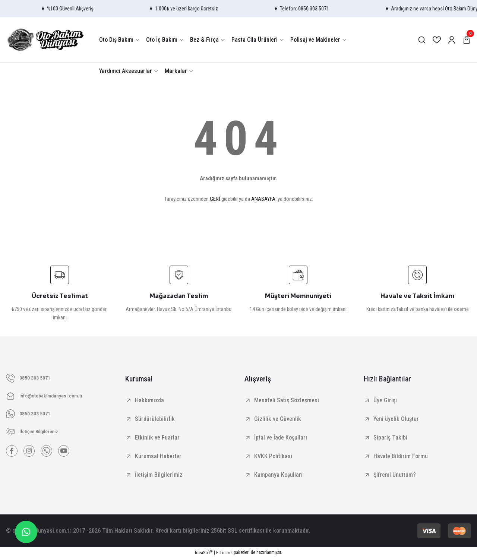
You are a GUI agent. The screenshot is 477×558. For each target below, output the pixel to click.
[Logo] (45, 40)
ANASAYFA (263, 199)
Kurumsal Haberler (158, 456)
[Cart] (466, 39)
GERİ (215, 199)
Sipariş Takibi (390, 437)
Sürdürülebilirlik (155, 418)
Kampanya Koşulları (278, 474)
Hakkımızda (149, 400)
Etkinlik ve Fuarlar (157, 437)
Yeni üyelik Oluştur (396, 418)
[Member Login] (451, 39)
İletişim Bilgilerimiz (159, 474)
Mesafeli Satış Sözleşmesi (286, 400)
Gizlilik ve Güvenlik (277, 418)
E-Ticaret (224, 552)
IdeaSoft (203, 552)
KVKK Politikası (273, 456)
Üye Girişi (385, 400)
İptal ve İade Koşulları (280, 437)
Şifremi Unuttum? (394, 474)
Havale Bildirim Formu (400, 456)
